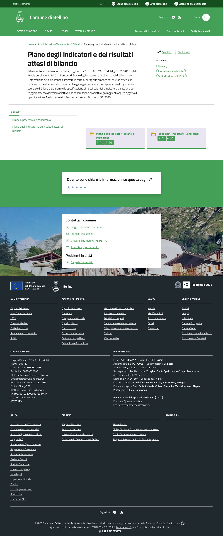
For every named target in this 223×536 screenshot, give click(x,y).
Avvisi (151, 323)
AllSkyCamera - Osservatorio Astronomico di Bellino (140, 429)
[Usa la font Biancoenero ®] (125, 3)
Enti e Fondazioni (19, 328)
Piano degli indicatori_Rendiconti (178, 134)
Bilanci (76, 44)
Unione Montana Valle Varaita (77, 434)
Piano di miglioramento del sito (26, 434)
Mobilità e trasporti (114, 318)
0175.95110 (20, 364)
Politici (13, 338)
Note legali (16, 474)
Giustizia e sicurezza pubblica (119, 308)
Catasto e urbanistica (73, 333)
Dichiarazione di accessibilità (24, 429)
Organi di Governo (19, 308)
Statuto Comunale (19, 464)
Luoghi (185, 313)
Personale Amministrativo (23, 333)
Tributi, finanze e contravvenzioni (121, 328)
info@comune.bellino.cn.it (30, 379)
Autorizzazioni (69, 328)
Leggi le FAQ (16, 439)
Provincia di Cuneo (71, 429)
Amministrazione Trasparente (53, 44)
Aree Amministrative (21, 313)
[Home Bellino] (40, 17)
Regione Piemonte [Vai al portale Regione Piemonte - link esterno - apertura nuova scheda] (21, 3)
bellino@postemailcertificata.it (33, 375)
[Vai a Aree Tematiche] (156, 3)
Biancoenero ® (123, 527)
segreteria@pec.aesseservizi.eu (134, 405)
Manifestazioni (155, 313)
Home (31, 44)
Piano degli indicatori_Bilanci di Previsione (115, 136)
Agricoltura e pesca (72, 308)
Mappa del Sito (18, 499)
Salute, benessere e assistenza (120, 323)
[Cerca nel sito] (206, 17)
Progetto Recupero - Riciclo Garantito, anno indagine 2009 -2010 (147, 439)
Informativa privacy (20, 469)
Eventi (185, 308)
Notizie (151, 308)
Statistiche (16, 494)
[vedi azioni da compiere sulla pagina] (181, 52)
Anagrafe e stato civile (73, 318)
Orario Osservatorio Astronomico (129, 434)
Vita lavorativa (111, 338)
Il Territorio (187, 318)
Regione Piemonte (71, 424)
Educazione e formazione (75, 343)
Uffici (13, 318)
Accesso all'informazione (147, 31)
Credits (14, 484)
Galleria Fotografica (192, 323)
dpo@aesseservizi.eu (131, 401)
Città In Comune (171, 523)
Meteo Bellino (120, 424)
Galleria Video (189, 328)
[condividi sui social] (164, 52)
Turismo (108, 333)
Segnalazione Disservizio (23, 449)
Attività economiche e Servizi (197, 333)
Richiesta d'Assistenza (21, 454)
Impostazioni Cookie (20, 479)
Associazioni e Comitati (194, 338)
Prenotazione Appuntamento (25, 444)
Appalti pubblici (70, 323)
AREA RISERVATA (109, 531)
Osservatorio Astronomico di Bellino (80, 439)
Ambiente (67, 313)
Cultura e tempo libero (73, 338)
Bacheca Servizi (18, 459)
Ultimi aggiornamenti (21, 489)
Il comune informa (157, 318)
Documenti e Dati (19, 323)
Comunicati (153, 328)
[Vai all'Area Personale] (190, 3)
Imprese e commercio (115, 313)
